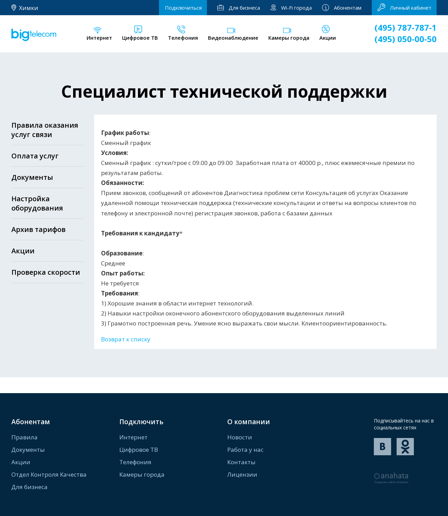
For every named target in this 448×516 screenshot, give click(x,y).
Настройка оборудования (37, 203)
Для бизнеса (238, 7)
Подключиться (183, 7)
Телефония (135, 462)
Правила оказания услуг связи (44, 129)
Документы (32, 177)
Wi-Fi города (291, 7)
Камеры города (142, 474)
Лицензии (242, 474)
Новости (239, 437)
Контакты (241, 462)
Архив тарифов (38, 229)
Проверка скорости (45, 272)
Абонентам (341, 7)
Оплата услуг (35, 155)
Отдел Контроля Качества (49, 474)
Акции (22, 250)
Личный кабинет (404, 7)
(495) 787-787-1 (406, 27)
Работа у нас (245, 450)
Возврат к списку (125, 339)
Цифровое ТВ (138, 450)
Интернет (133, 437)
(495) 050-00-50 (406, 39)
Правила (24, 437)
